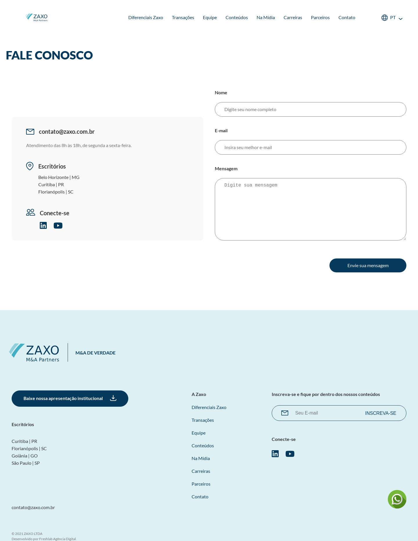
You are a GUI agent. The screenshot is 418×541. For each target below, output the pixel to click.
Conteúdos (237, 17)
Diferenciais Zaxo (145, 17)
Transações (183, 17)
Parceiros (320, 17)
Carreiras (293, 17)
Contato (346, 17)
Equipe (210, 17)
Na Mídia (266, 17)
